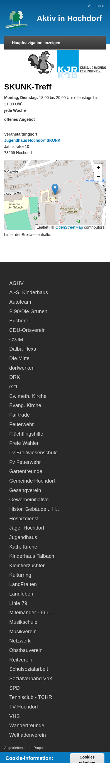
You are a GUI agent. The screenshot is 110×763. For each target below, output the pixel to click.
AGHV (16, 283)
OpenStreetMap (69, 227)
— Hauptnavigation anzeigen (33, 43)
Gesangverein (25, 490)
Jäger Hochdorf (26, 528)
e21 (13, 386)
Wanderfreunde (26, 725)
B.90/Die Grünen (28, 311)
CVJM (16, 339)
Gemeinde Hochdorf (32, 481)
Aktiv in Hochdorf (69, 18)
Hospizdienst (23, 518)
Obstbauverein (26, 650)
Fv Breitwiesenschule (33, 452)
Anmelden (96, 6)
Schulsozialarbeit (28, 669)
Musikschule (23, 622)
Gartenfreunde (25, 471)
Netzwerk (20, 641)
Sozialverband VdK (31, 678)
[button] (55, 189)
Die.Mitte (19, 358)
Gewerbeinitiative (28, 499)
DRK (14, 377)
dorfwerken (22, 368)
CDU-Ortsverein (27, 330)
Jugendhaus (23, 537)
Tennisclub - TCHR (30, 697)
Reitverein (20, 660)
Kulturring (20, 575)
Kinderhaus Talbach (31, 556)
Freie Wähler (23, 443)
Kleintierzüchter (27, 565)
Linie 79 (18, 603)
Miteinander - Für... (30, 612)
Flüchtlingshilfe (26, 434)
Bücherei (19, 320)
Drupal (38, 748)
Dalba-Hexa (22, 349)
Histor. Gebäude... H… (35, 509)
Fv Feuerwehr (25, 462)
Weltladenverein (27, 735)
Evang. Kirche (25, 405)
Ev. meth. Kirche (28, 396)
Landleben (21, 594)
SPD (14, 688)
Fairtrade (19, 415)
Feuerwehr (21, 424)
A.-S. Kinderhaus (28, 292)
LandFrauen (23, 584)
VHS (14, 716)
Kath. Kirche (23, 547)
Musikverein (22, 631)
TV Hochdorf (23, 707)
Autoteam (20, 302)
